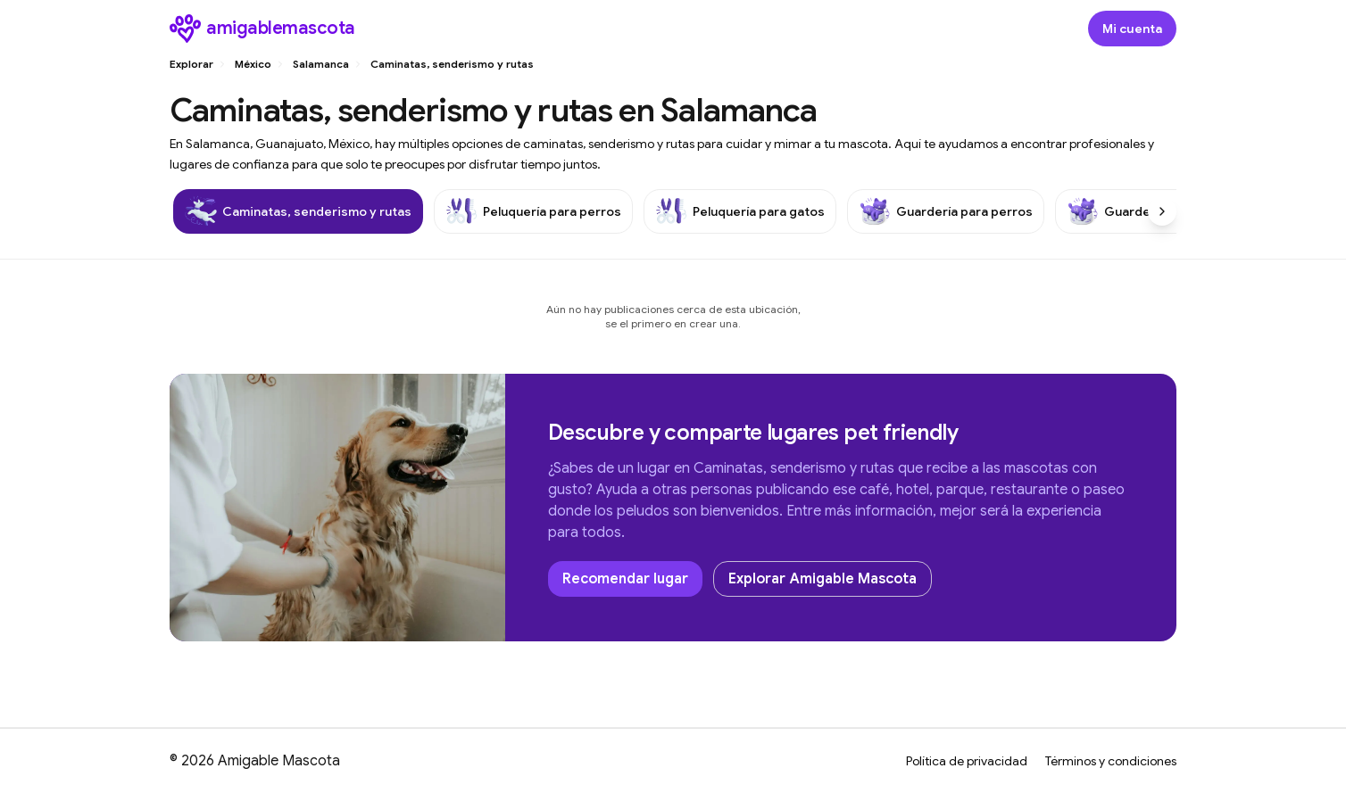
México (253, 63)
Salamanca (321, 63)
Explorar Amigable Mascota (822, 579)
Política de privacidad (966, 761)
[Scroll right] (1162, 211)
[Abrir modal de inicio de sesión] (1132, 28)
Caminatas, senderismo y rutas (452, 63)
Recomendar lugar (625, 579)
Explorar (191, 63)
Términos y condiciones (1110, 761)
